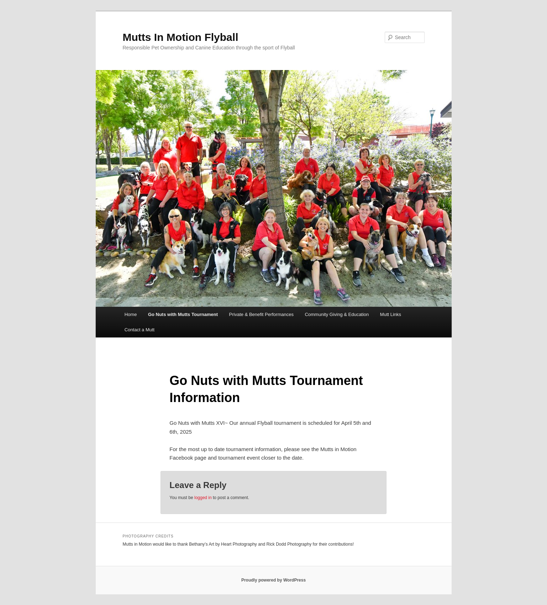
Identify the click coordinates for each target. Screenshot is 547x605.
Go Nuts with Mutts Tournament (183, 314)
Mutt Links (390, 314)
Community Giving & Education (337, 314)
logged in (203, 497)
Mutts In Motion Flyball (180, 37)
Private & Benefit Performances (261, 314)
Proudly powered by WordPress (273, 580)
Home (131, 314)
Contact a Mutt (140, 329)
